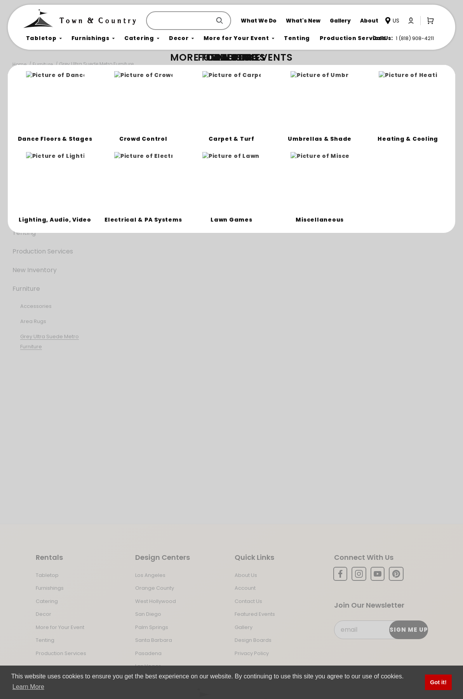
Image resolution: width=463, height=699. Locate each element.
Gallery (243, 627)
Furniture (43, 64)
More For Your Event (43, 214)
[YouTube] (377, 574)
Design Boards (253, 640)
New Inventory (34, 270)
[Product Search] (180, 20)
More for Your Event (60, 627)
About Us (246, 575)
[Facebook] (340, 574)
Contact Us (248, 601)
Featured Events (255, 614)
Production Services (42, 251)
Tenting (24, 232)
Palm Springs (151, 627)
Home (19, 64)
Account (245, 588)
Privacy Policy (252, 653)
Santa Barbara (153, 640)
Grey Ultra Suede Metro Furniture (96, 64)
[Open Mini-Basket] (428, 20)
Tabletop (26, 139)
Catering (25, 176)
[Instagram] (359, 574)
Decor (21, 195)
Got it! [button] (438, 682)
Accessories (36, 306)
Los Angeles (150, 575)
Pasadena (148, 653)
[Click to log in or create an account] (411, 20)
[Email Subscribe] (380, 629)
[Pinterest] (396, 574)
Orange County (154, 588)
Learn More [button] (28, 686)
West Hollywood (155, 601)
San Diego (148, 614)
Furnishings (29, 158)
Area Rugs (33, 321)
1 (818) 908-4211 (415, 38)
